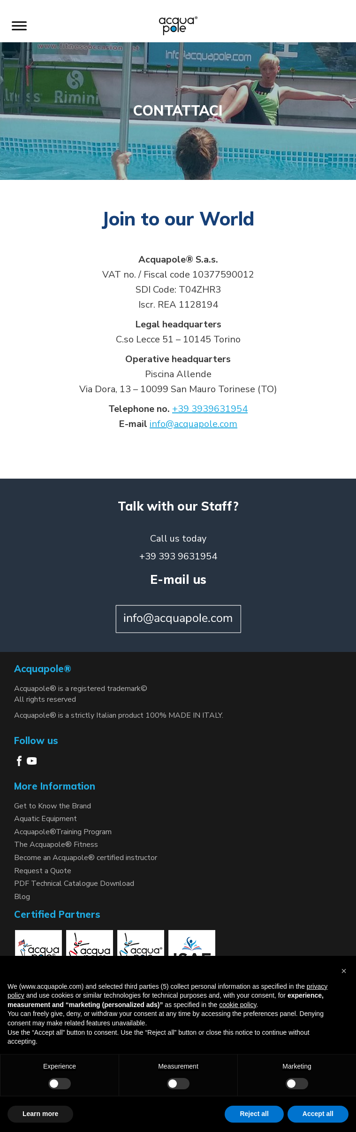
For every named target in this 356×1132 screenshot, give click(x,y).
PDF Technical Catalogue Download (74, 883)
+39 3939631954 (210, 409)
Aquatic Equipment (45, 819)
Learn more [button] (40, 1113)
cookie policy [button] (237, 1004)
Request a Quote (42, 871)
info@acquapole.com (193, 424)
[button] (343, 970)
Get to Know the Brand (52, 806)
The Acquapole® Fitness (56, 844)
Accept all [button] (318, 1113)
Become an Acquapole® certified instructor (85, 858)
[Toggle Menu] (19, 25)
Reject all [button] (254, 1113)
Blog (22, 897)
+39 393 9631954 (178, 556)
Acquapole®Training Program (63, 832)
